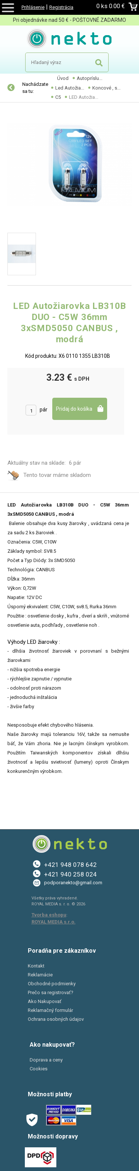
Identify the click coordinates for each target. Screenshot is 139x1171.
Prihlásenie (32, 7)
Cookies (38, 1068)
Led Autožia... (69, 88)
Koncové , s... (106, 88)
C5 (58, 97)
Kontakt (36, 966)
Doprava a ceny (46, 1060)
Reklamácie (40, 974)
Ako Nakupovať (45, 1001)
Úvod (63, 78)
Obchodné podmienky (52, 983)
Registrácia (61, 7)
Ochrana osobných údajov (56, 1019)
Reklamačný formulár (50, 1010)
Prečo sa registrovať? (50, 992)
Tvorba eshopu (49, 915)
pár (43, 410)
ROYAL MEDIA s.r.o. (54, 922)
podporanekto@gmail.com (73, 882)
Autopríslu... (89, 78)
